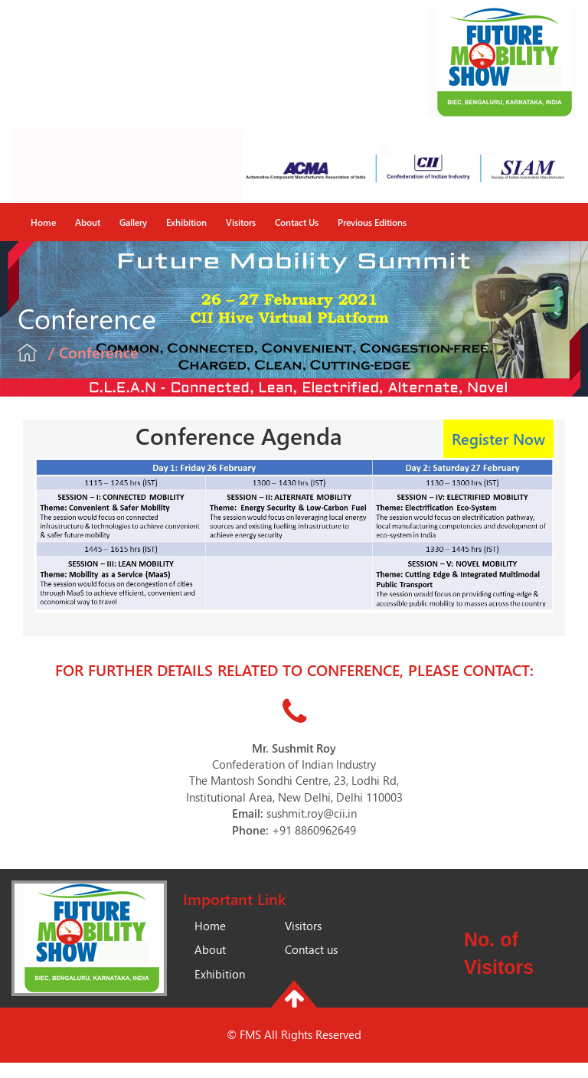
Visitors (241, 222)
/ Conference (93, 351)
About (87, 222)
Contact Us (296, 222)
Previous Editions (372, 222)
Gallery (133, 222)
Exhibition (186, 222)
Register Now (498, 438)
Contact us (311, 949)
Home (43, 222)
